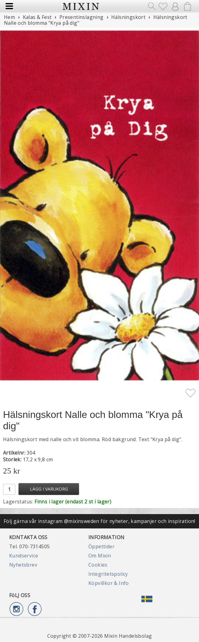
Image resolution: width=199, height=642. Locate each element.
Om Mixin (99, 555)
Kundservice (23, 555)
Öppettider (101, 546)
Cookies (98, 564)
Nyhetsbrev (23, 564)
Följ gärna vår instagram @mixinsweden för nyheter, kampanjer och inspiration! (99, 521)
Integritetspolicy (108, 574)
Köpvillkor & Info (108, 583)
